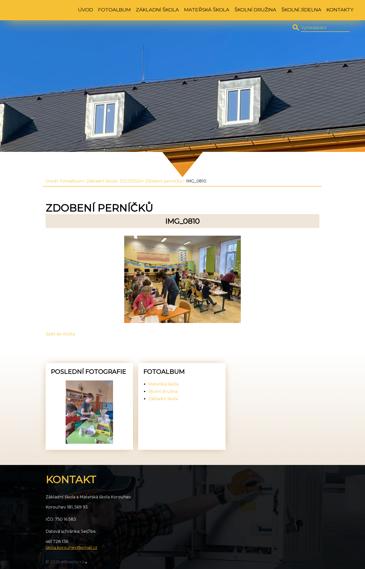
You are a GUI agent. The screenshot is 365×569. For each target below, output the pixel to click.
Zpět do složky (60, 334)
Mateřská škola (206, 10)
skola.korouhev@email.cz (71, 547)
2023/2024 (131, 181)
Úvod (85, 10)
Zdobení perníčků (163, 181)
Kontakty (339, 10)
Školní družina (255, 10)
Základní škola (157, 10)
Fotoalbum (114, 10)
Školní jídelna (301, 10)
